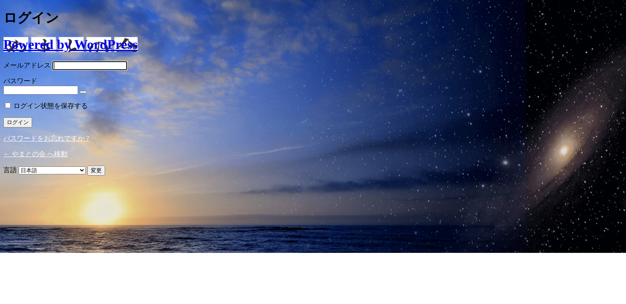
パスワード (20, 80)
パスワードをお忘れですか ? (46, 138)
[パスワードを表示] (83, 92)
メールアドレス (27, 65)
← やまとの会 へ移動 (35, 153)
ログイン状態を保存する (51, 105)
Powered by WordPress (70, 44)
